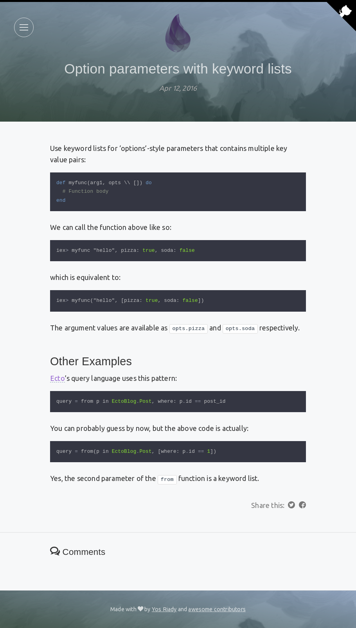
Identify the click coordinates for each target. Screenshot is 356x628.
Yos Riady (164, 609)
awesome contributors (217, 609)
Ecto (57, 378)
